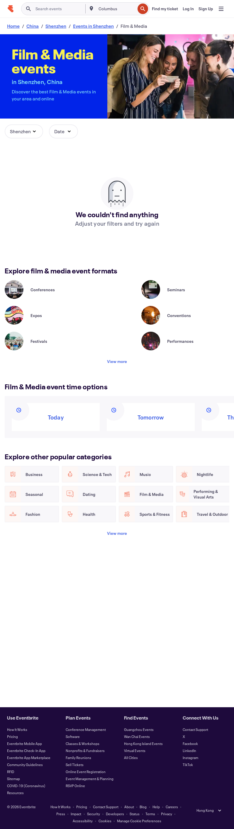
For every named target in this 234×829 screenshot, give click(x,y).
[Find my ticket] (165, 9)
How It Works (17, 729)
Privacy (166, 813)
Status (135, 813)
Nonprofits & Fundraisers (85, 750)
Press (60, 813)
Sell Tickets (75, 764)
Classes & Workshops (82, 743)
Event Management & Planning (89, 778)
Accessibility (83, 820)
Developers (115, 813)
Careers (172, 806)
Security (93, 813)
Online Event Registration (86, 771)
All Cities (131, 757)
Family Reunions (78, 757)
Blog (143, 806)
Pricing (12, 736)
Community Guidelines (25, 764)
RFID (10, 771)
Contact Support (195, 729)
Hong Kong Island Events (143, 743)
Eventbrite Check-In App (26, 750)
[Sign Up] (205, 9)
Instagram (190, 757)
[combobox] (116, 9)
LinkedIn (189, 750)
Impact (76, 813)
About (129, 806)
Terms (150, 813)
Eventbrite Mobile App (24, 743)
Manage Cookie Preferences (139, 820)
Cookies (105, 820)
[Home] (10, 8)
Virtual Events (134, 750)
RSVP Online (75, 785)
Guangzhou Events (139, 729)
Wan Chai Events (137, 736)
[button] (24, 131)
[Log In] (188, 9)
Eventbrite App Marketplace (28, 757)
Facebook (190, 743)
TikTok (188, 764)
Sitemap (13, 778)
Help (156, 806)
